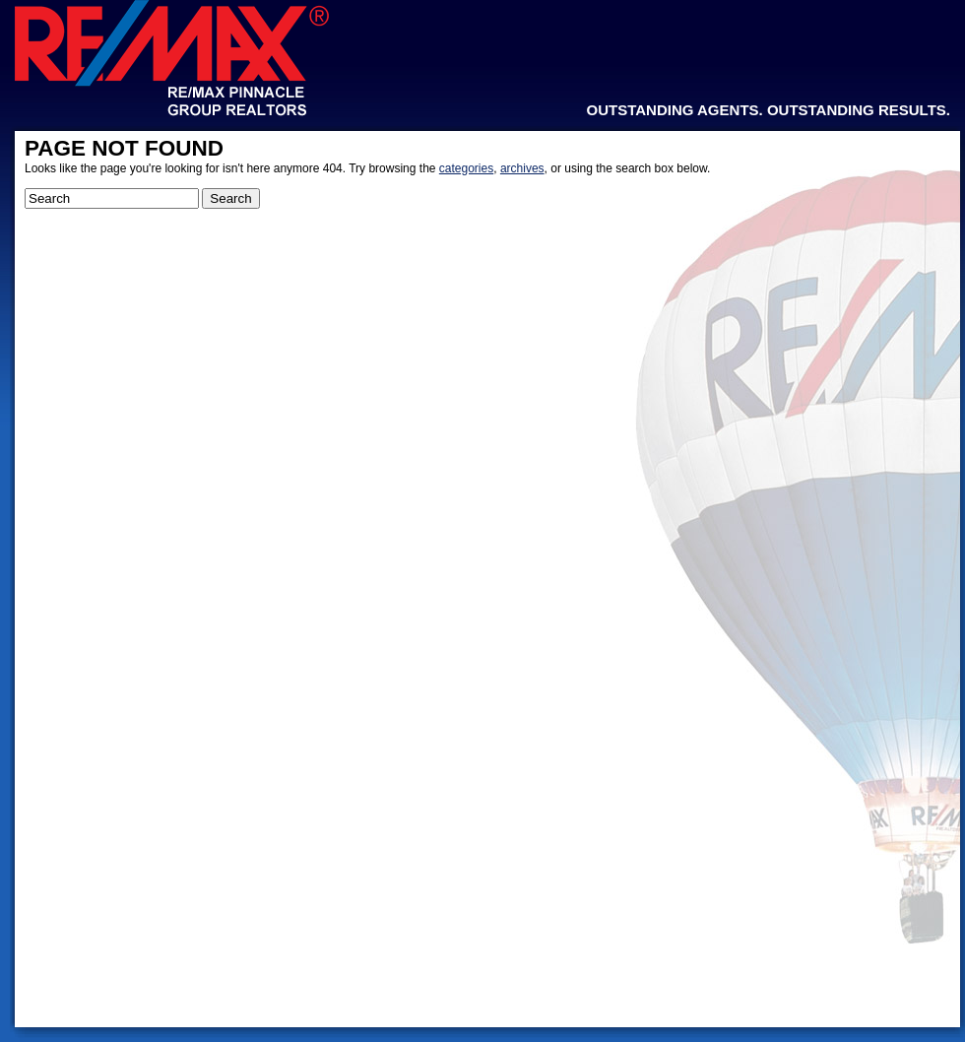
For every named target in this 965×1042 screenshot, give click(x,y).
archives (522, 168)
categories (466, 168)
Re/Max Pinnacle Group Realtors (172, 58)
